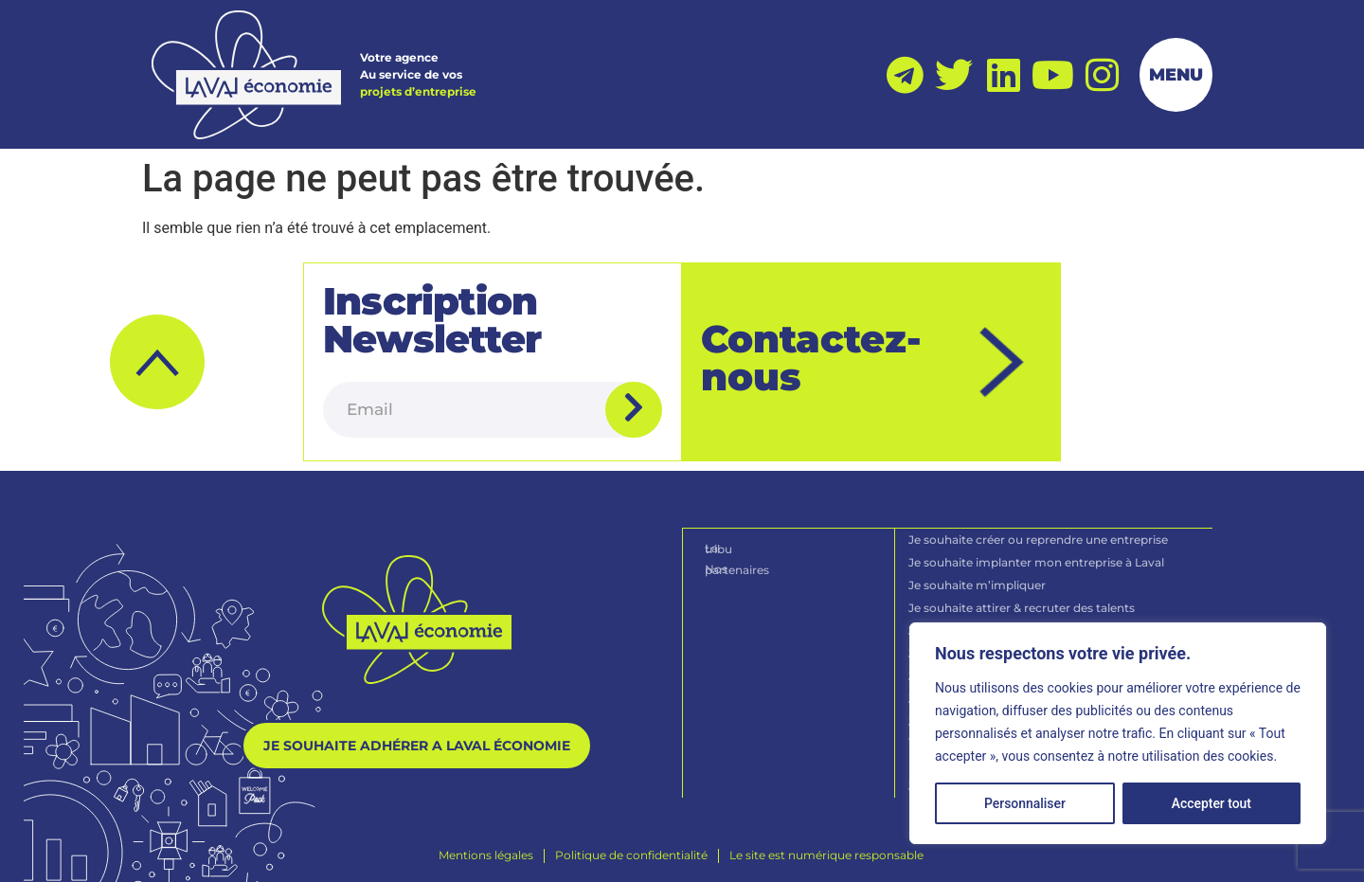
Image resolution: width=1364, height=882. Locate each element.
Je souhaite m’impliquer (978, 582)
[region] (1117, 733)
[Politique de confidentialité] (631, 852)
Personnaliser (1025, 803)
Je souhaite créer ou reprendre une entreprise (1039, 537)
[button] (157, 361)
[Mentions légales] (486, 852)
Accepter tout (1212, 803)
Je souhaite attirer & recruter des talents (1022, 605)
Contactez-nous (811, 357)
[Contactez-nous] (1002, 361)
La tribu (727, 545)
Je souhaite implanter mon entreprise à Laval (1037, 559)
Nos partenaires (751, 565)
